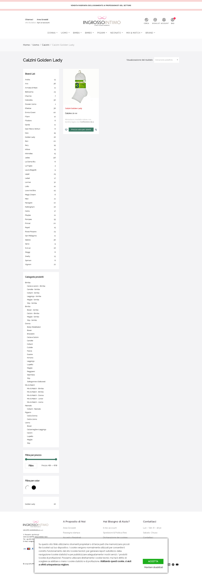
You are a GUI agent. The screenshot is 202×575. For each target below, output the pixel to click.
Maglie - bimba (33, 300)
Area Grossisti (69, 528)
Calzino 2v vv (71, 113)
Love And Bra (41, 190)
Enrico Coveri (41, 112)
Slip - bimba (32, 303)
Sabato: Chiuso (150, 532)
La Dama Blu (41, 161)
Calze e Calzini (33, 337)
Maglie (29, 368)
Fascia (29, 351)
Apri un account (43, 23)
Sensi (41, 244)
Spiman (41, 260)
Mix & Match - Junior (35, 399)
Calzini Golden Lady (73, 108)
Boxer (29, 330)
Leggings (30, 361)
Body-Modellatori (34, 327)
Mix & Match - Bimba (35, 389)
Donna (52, 33)
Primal (41, 223)
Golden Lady (41, 137)
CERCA (146, 23)
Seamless (31, 375)
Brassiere (30, 334)
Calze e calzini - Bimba (36, 286)
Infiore (41, 149)
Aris (41, 83)
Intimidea (41, 153)
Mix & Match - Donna (35, 395)
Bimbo (88, 33)
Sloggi (41, 252)
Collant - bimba (33, 293)
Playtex (41, 215)
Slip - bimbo (32, 320)
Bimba (76, 33)
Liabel (41, 178)
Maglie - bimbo (33, 317)
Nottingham (41, 207)
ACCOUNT (164, 23)
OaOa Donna (32, 416)
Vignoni (41, 264)
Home (26, 45)
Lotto (41, 186)
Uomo (64, 33)
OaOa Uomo (32, 419)
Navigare (41, 202)
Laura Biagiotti (41, 170)
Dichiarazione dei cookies (115, 537)
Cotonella (41, 100)
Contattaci (148, 537)
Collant (30, 344)
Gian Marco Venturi (41, 129)
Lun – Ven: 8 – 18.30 (152, 528)
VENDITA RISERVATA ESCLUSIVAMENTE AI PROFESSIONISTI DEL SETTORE (101, 5)
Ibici (41, 141)
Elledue (41, 108)
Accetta (153, 561)
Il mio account (110, 528)
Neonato (115, 33)
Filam (41, 116)
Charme (41, 96)
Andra (41, 79)
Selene (41, 240)
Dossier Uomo (41, 104)
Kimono (30, 358)
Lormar (41, 182)
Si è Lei (41, 248)
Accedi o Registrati (72, 537)
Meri (41, 198)
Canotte (30, 341)
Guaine (30, 354)
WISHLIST (156, 23)
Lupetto (30, 364)
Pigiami (101, 33)
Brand (149, 33)
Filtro (31, 465)
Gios (41, 133)
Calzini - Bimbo (33, 313)
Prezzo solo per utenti (81, 130)
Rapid (41, 227)
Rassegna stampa (71, 532)
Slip (28, 378)
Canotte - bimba (33, 289)
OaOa (41, 211)
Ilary (41, 145)
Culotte (30, 347)
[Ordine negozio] (166, 60)
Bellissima (41, 92)
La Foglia (41, 166)
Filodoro (41, 120)
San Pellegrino (41, 235)
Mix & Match (133, 33)
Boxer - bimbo (32, 310)
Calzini (45, 45)
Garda (41, 124)
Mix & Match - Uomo (35, 402)
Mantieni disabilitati (154, 567)
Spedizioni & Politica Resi (115, 532)
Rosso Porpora (41, 231)
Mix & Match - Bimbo (35, 392)
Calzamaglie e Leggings (36, 429)
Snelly (41, 256)
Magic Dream (41, 194)
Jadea (41, 157)
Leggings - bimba (34, 296)
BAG (172, 23)
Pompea (41, 219)
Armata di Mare (41, 87)
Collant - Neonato (34, 409)
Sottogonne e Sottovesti (36, 382)
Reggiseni (31, 371)
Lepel (41, 174)
